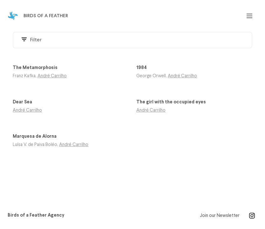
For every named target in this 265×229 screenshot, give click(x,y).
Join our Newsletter (220, 215)
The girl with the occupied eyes (171, 102)
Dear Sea (22, 102)
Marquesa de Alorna (35, 137)
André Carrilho (52, 76)
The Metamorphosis (35, 68)
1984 (141, 68)
